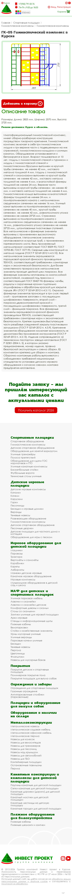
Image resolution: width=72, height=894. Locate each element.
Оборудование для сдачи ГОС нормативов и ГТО (29, 462)
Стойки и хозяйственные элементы (31, 630)
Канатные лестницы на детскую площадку (30, 804)
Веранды (16, 512)
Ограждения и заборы (31, 684)
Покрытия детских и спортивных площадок (30, 670)
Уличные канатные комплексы (29, 466)
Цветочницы (18, 653)
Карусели (17, 499)
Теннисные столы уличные (26, 476)
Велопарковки (19, 627)
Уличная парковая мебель (27, 598)
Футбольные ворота (22, 473)
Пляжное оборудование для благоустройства (33, 816)
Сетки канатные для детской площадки (34, 788)
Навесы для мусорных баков (28, 660)
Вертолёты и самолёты (24, 560)
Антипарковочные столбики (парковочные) (27, 695)
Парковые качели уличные (26, 640)
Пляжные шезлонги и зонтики (28, 825)
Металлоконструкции (31, 722)
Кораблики (17, 563)
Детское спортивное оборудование (33, 448)
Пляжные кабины (21, 624)
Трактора (16, 557)
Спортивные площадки (26, 22)
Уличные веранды (21, 637)
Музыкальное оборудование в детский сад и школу (34, 584)
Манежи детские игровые (26, 573)
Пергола (16, 650)
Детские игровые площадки (27, 483)
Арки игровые (19, 618)
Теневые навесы (20, 515)
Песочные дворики (22, 528)
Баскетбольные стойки (24, 469)
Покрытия (20, 665)
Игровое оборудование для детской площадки (36, 544)
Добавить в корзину (23, 103)
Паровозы (17, 553)
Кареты (15, 566)
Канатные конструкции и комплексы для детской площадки (35, 777)
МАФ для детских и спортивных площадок (32, 592)
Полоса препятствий (23, 457)
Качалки (16, 492)
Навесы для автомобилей (26, 755)
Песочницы (17, 505)
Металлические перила (25, 736)
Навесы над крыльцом (24, 752)
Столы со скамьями (23, 611)
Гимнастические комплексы (17, 25)
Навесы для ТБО (20, 759)
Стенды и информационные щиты (31, 621)
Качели (15, 496)
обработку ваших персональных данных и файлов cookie (36, 880)
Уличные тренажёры (23, 454)
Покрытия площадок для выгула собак (34, 678)
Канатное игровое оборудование (31, 576)
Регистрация (64, 7)
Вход (53, 7)
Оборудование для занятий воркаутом (34, 451)
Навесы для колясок (23, 739)
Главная (5, 22)
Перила (15, 768)
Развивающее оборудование (28, 518)
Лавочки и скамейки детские (28, 605)
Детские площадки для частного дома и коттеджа (35, 532)
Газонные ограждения (24, 691)
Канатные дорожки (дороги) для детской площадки (35, 792)
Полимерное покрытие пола (28, 675)
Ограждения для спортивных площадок (34, 688)
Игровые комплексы (23, 579)
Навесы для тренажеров (25, 746)
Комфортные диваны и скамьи (29, 608)
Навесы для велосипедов (26, 742)
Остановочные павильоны (26, 765)
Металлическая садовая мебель (30, 729)
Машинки (16, 550)
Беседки (16, 643)
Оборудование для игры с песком (31, 537)
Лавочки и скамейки (23, 601)
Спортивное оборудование (27, 441)
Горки (14, 502)
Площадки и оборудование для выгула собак (35, 704)
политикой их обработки (14, 883)
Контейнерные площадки (26, 762)
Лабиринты (17, 570)
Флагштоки (17, 656)
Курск (7, 3)
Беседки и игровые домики (27, 509)
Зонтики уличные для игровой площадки (35, 614)
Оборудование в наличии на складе (34, 714)
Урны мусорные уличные (26, 634)
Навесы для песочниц (24, 749)
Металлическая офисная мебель (31, 733)
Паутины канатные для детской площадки (36, 785)
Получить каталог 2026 (36, 410)
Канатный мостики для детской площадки (29, 798)
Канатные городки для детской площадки (36, 808)
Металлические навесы (25, 726)
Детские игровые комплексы (28, 489)
